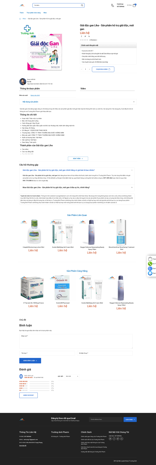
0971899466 (120, 6)
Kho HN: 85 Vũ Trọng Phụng (34, 442)
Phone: (21, 436)
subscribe (130, 419)
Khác (45, 12)
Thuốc (22, 12)
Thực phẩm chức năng (33, 12)
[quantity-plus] (89, 69)
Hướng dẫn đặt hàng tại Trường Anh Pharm (93, 451)
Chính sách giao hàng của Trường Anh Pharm (94, 436)
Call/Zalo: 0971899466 (115, 436)
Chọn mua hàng (102, 69)
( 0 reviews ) (93, 40)
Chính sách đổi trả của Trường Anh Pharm (92, 439)
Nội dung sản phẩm (30, 102)
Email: (21, 439)
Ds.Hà (29, 81)
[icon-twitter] (85, 36)
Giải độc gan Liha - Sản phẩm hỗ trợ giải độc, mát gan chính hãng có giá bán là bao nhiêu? (59, 170)
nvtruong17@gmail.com (31, 439)
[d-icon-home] (20, 18)
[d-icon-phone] (113, 5)
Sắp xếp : (61, 376)
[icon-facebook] (81, 36)
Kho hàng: (22, 442)
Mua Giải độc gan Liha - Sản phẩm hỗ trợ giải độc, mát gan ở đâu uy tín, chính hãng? (56, 187)
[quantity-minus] (81, 69)
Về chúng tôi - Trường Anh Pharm (60, 436)
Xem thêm (77, 158)
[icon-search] (82, 5)
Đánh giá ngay (28, 395)
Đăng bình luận (29, 360)
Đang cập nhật (35, 95)
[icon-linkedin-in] (89, 36)
